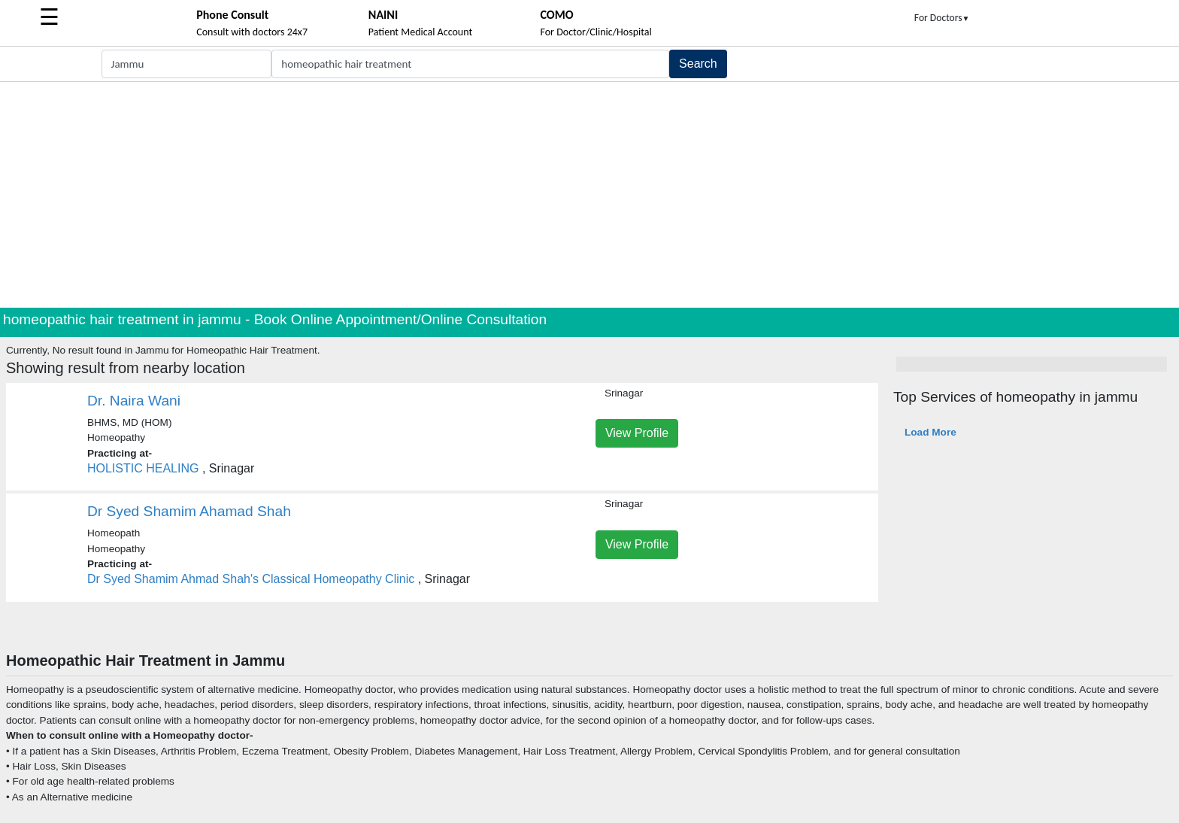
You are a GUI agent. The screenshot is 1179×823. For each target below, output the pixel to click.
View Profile (636, 433)
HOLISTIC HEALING (143, 468)
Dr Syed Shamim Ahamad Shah (189, 511)
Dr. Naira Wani (133, 400)
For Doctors (942, 17)
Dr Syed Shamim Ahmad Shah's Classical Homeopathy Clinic (250, 578)
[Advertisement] (589, 195)
